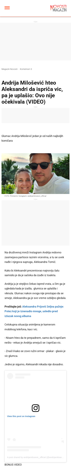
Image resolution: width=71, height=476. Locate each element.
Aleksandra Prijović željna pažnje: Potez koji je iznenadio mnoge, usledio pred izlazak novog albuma (34, 311)
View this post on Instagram (21, 416)
